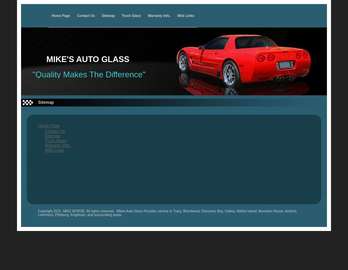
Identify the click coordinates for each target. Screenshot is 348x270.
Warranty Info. (159, 16)
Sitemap (108, 16)
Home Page (61, 16)
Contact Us (86, 16)
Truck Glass (131, 16)
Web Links (185, 16)
